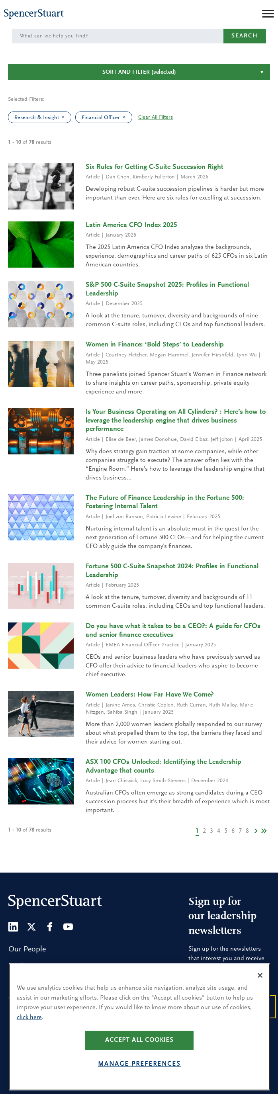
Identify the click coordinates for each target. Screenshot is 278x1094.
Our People (27, 949)
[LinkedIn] (13, 927)
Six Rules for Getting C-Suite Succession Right (154, 167)
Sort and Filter (139, 72)
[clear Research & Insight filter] (65, 117)
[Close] (260, 991)
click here (29, 1033)
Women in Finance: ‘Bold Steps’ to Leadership (155, 344)
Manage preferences (139, 1079)
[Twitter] (31, 927)
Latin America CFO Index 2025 (131, 225)
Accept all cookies (139, 1056)
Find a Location (34, 967)
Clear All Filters (155, 117)
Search (244, 36)
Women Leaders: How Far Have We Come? (150, 695)
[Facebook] (50, 927)
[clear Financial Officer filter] (126, 117)
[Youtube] (68, 927)
